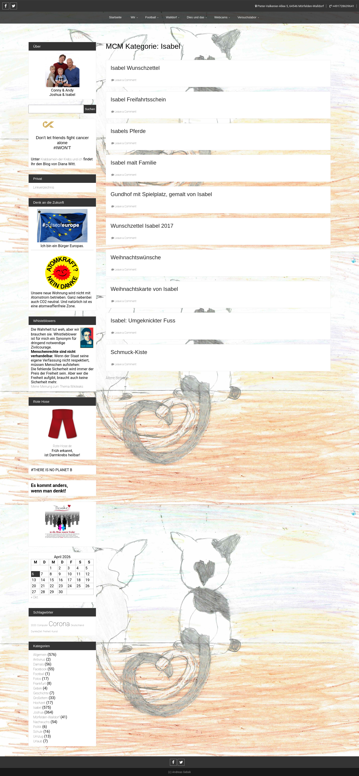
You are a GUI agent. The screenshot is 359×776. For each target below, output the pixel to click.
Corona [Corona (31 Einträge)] (59, 624)
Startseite (115, 17)
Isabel (37, 707)
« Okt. (34, 597)
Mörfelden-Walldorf (46, 717)
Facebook (40, 669)
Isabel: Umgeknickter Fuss (143, 320)
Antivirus (39, 659)
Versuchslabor (246, 17)
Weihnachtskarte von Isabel (144, 289)
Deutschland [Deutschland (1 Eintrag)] (77, 625)
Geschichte (41, 693)
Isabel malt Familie (133, 163)
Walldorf (171, 17)
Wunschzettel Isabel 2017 (142, 226)
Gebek (37, 688)
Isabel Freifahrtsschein (138, 99)
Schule (38, 731)
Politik (37, 727)
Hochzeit (39, 703)
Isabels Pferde (128, 131)
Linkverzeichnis (43, 187)
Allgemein (40, 655)
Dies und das (195, 17)
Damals (38, 664)
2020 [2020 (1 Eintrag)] (33, 625)
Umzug (38, 736)
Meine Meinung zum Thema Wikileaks (57, 386)
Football (150, 17)
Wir (133, 17)
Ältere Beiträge (117, 378)
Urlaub (37, 741)
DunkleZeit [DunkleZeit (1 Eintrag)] (36, 631)
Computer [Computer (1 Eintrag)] (42, 625)
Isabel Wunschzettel (135, 68)
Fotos (37, 679)
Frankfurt (39, 683)
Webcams (221, 17)
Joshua (38, 712)
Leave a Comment (125, 80)
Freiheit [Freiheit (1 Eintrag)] (47, 631)
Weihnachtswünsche (136, 257)
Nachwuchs (41, 722)
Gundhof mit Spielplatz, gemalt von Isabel (161, 194)
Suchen (90, 109)
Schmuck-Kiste (129, 352)
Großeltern (40, 698)
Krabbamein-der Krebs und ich (61, 159)
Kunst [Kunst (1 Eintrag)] (55, 631)
